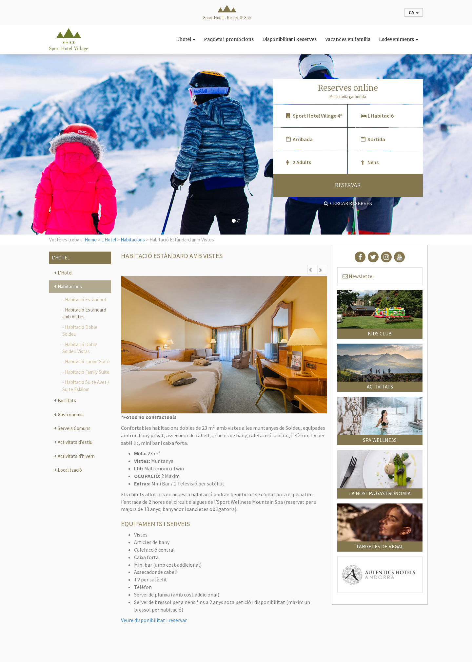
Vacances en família (347, 39)
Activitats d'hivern (76, 456)
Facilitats (66, 400)
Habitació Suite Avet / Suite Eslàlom (85, 385)
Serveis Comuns (73, 428)
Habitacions (133, 239)
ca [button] (414, 12)
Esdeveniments (398, 39)
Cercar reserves (348, 203)
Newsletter (358, 276)
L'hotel (185, 39)
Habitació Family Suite (87, 372)
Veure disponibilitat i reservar (154, 620)
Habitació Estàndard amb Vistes (84, 313)
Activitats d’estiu (74, 442)
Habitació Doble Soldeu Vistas (79, 347)
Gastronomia (70, 414)
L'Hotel (108, 239)
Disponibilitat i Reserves (289, 39)
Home (91, 239)
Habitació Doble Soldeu (79, 330)
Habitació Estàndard (85, 299)
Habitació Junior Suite (87, 361)
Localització (69, 470)
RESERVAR (348, 185)
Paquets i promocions (229, 39)
